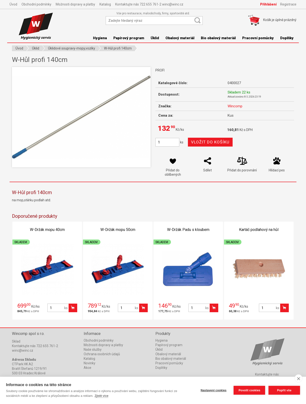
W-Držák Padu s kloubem (188, 229)
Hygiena (100, 38)
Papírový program (128, 38)
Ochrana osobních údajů (102, 354)
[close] (298, 378)
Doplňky (287, 38)
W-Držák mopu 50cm (117, 229)
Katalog (105, 4)
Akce (87, 368)
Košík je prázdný (279, 20)
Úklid (155, 38)
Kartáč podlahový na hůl (259, 229)
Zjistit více (102, 396)
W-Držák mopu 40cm (47, 229)
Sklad (16, 341)
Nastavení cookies (213, 390)
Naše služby (93, 349)
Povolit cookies (249, 390)
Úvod (13, 4)
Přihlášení (268, 4)
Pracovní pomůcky (258, 38)
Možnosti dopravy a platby (75, 4)
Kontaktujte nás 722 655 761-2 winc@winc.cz (149, 4)
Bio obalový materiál (218, 38)
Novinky (89, 363)
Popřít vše (284, 390)
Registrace (288, 4)
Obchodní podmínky (36, 4)
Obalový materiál (179, 38)
